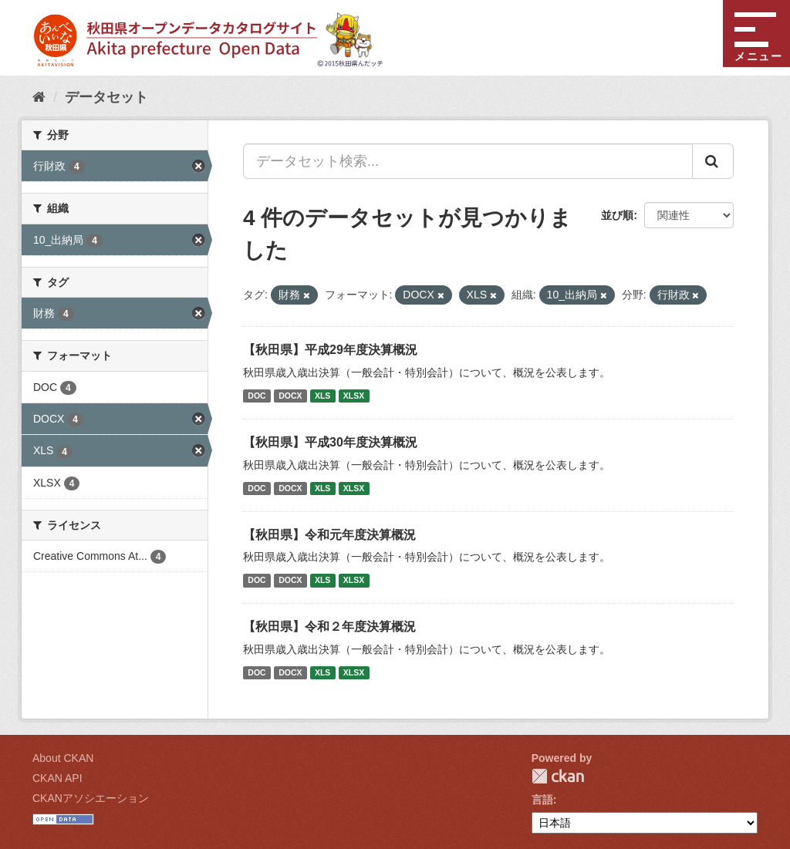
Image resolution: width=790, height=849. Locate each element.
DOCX (290, 395)
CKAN (558, 776)
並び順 (617, 215)
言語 (542, 799)
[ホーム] (39, 97)
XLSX (353, 395)
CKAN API (57, 778)
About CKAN (62, 758)
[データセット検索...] (468, 161)
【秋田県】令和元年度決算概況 (329, 534)
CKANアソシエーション (90, 798)
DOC (256, 395)
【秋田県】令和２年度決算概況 (329, 626)
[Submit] (713, 161)
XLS (322, 395)
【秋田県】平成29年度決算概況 (330, 349)
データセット (106, 97)
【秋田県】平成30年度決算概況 (330, 442)
